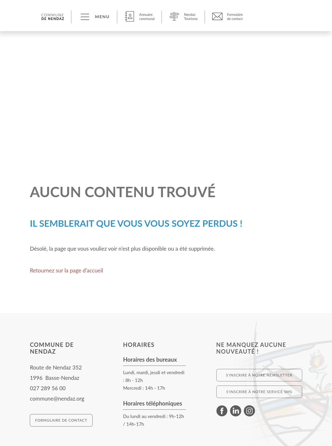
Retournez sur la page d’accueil (66, 270)
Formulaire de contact (61, 420)
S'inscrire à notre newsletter (259, 375)
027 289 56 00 (48, 388)
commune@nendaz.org (57, 398)
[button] (94, 16)
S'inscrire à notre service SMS (259, 391)
